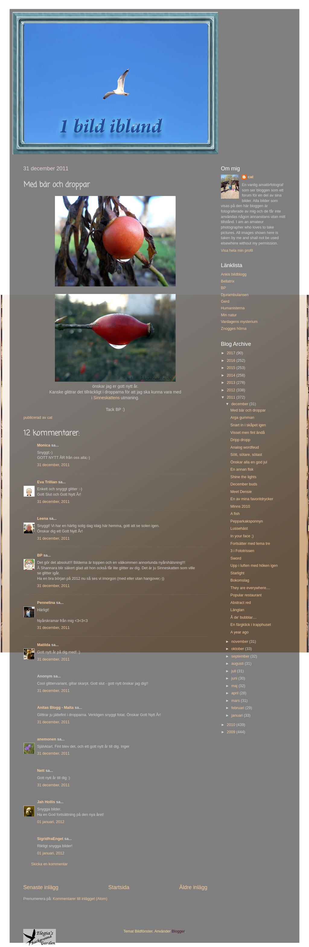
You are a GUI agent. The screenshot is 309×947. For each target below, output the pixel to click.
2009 (231, 732)
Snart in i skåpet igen (248, 425)
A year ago (239, 632)
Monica (43, 445)
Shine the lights (243, 477)
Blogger (178, 931)
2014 (231, 375)
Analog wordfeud (244, 447)
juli (234, 671)
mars (236, 701)
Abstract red (240, 603)
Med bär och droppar (248, 410)
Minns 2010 (240, 506)
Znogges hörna (234, 329)
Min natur (229, 315)
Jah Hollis (46, 802)
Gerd (225, 301)
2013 (231, 382)
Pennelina (46, 603)
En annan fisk (241, 469)
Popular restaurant (246, 595)
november (240, 641)
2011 (231, 397)
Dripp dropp (240, 440)
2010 (231, 725)
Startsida (118, 887)
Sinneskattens (107, 397)
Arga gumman (242, 417)
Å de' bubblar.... (243, 617)
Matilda (43, 645)
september (240, 656)
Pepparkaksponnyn (246, 521)
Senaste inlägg (41, 887)
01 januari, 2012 (50, 822)
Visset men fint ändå (247, 433)
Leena (42, 518)
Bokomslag (239, 580)
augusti (238, 663)
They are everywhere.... (250, 588)
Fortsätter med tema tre (250, 543)
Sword (235, 558)
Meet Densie (241, 492)
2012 (231, 390)
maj (235, 686)
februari (238, 708)
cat (250, 177)
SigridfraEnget (50, 839)
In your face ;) (241, 536)
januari (237, 715)
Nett (41, 771)
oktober (238, 649)
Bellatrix (227, 281)
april (235, 693)
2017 (231, 353)
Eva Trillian (47, 482)
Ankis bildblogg (234, 274)
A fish (235, 514)
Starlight (237, 573)
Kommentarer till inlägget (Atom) (80, 899)
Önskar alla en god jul (248, 462)
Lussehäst (238, 528)
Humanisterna (232, 308)
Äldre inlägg (193, 887)
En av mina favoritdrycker (251, 499)
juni (234, 678)
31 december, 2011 (53, 465)
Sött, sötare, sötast (246, 455)
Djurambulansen (235, 295)
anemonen (46, 739)
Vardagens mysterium (239, 322)
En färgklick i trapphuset (250, 625)
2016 (231, 360)
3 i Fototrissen (242, 551)
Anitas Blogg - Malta (55, 708)
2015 (231, 368)
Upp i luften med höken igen (254, 565)
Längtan (237, 610)
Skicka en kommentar (49, 864)
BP (39, 555)
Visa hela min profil (237, 250)
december (240, 404)
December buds (243, 484)
